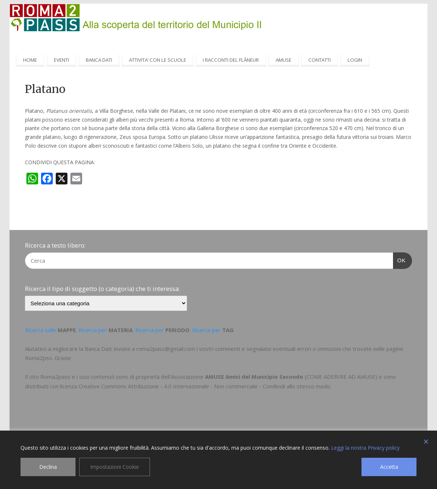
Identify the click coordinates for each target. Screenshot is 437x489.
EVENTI (61, 60)
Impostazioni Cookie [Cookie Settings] (114, 466)
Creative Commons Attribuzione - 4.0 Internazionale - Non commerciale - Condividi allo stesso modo (204, 386)
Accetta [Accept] (389, 466)
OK (399, 259)
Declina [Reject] (48, 466)
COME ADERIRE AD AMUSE (340, 376)
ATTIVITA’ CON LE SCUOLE (157, 60)
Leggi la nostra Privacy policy (365, 447)
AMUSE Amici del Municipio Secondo (254, 376)
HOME (30, 60)
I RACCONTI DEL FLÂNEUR (231, 60)
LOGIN (355, 60)
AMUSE (283, 60)
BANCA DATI (99, 60)
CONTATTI (319, 60)
